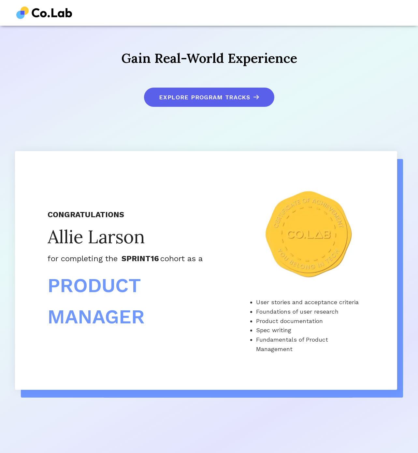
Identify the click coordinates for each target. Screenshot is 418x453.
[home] (44, 13)
